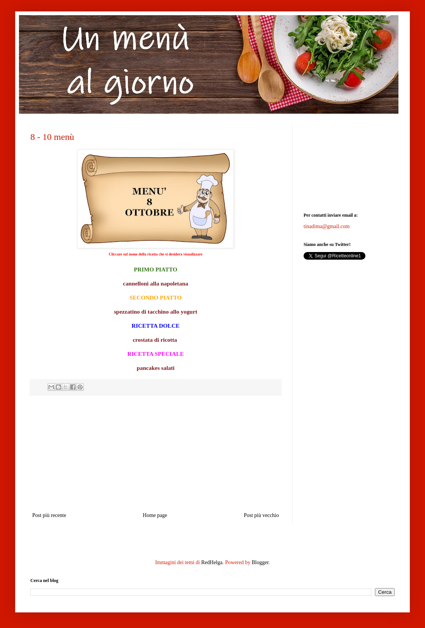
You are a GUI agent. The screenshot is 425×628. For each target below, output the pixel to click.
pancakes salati (156, 368)
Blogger (260, 562)
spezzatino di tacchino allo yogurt (155, 311)
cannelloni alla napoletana (155, 283)
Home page (155, 515)
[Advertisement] (156, 453)
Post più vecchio (261, 515)
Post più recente (49, 515)
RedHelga (211, 562)
